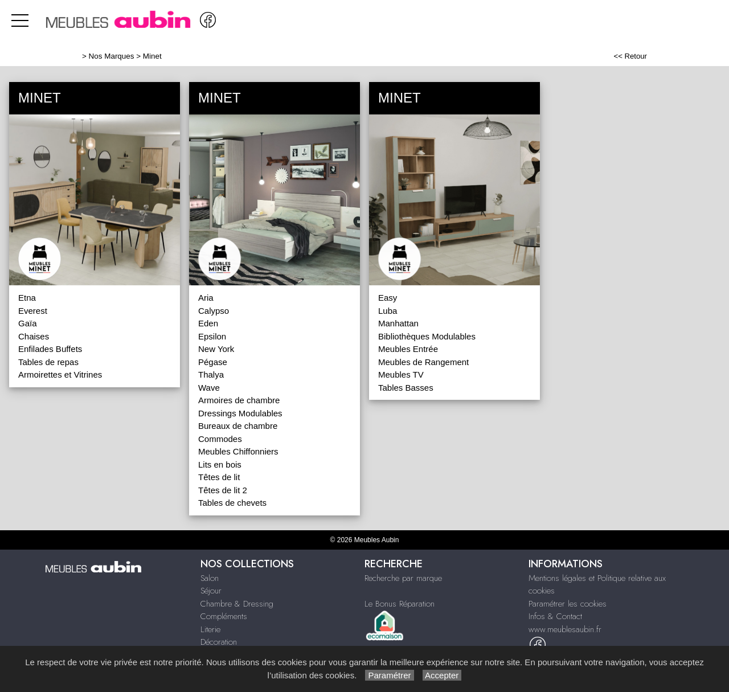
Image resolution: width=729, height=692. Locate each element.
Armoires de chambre (239, 400)
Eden (208, 323)
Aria (206, 297)
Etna (27, 297)
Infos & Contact (555, 616)
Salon (209, 578)
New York (216, 349)
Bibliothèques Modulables (427, 336)
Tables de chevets (232, 502)
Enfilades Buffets (50, 349)
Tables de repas (48, 362)
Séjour (211, 590)
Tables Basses (405, 387)
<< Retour (630, 56)
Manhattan (398, 323)
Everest (32, 311)
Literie (210, 629)
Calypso (213, 311)
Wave (209, 387)
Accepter (442, 675)
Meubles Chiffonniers (238, 451)
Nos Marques (111, 56)
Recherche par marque (403, 578)
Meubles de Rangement (423, 362)
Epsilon (212, 336)
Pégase (212, 362)
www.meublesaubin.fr (565, 629)
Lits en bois (219, 464)
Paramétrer (389, 675)
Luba (387, 311)
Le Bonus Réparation (399, 603)
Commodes (220, 439)
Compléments (223, 616)
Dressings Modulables (240, 413)
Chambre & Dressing (236, 603)
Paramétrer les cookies (568, 603)
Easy (387, 297)
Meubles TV (401, 374)
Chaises (33, 336)
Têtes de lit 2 (222, 490)
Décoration (218, 642)
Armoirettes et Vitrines (60, 374)
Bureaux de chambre (237, 426)
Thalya (211, 374)
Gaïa (27, 323)
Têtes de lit (219, 477)
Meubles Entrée (408, 349)
